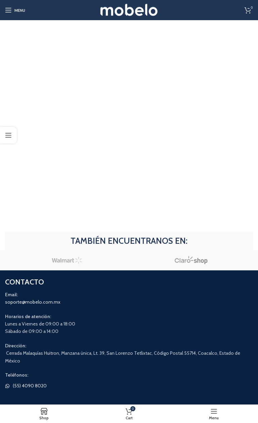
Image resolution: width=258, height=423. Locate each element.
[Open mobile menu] (15, 10)
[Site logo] (129, 9)
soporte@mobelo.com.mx (32, 302)
